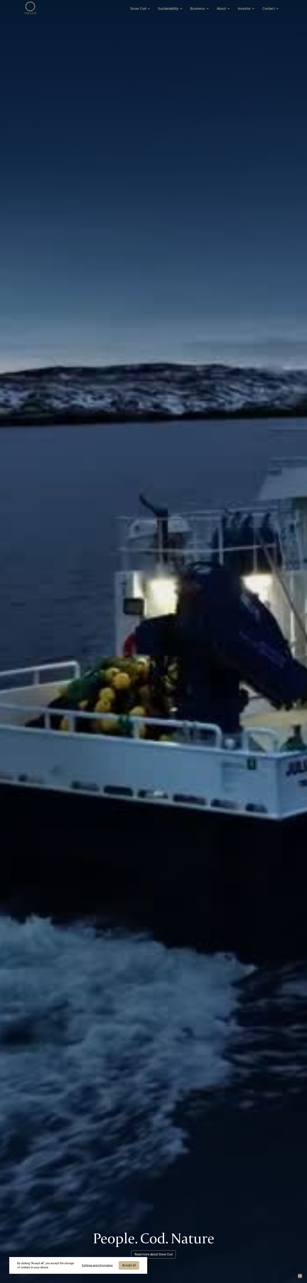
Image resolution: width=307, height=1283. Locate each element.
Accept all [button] (129, 1265)
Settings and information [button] (97, 1265)
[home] (30, 9)
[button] (140, 8)
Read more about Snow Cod (153, 1254)
